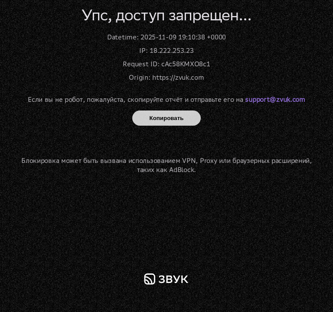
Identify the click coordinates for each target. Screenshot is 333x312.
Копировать (167, 118)
